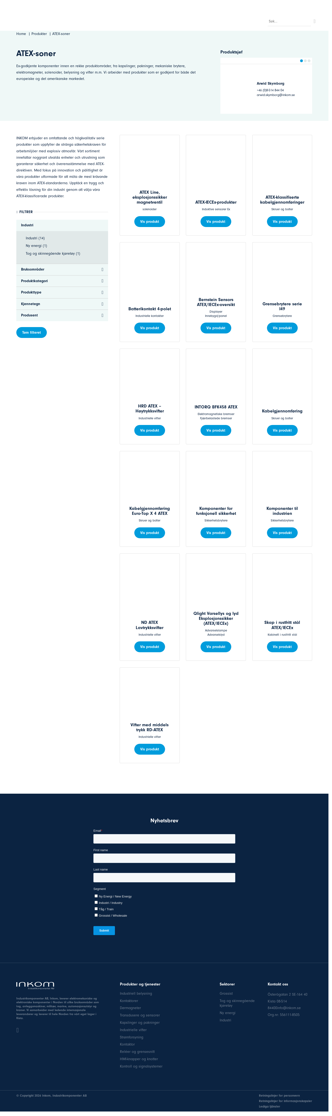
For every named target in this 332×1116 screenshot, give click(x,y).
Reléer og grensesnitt (137, 1052)
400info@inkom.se (286, 1008)
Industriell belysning (136, 993)
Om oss (217, 20)
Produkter (128, 20)
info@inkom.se (61, 5)
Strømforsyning (131, 1037)
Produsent (181, 20)
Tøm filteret (31, 332)
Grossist (226, 993)
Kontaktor (127, 1044)
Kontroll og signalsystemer (141, 1066)
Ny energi (228, 1013)
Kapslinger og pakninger (140, 1022)
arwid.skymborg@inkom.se (276, 95)
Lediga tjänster (269, 1106)
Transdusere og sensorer (140, 1015)
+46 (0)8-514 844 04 (270, 90)
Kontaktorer (129, 1001)
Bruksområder (154, 20)
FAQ (200, 20)
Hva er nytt (272, 5)
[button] (301, 61)
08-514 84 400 (31, 5)
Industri (225, 1020)
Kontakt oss (240, 20)
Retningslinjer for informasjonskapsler (285, 1101)
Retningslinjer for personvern (279, 1095)
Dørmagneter (130, 1008)
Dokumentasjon (301, 5)
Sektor (107, 20)
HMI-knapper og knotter (139, 1059)
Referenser (250, 5)
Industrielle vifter (133, 1030)
